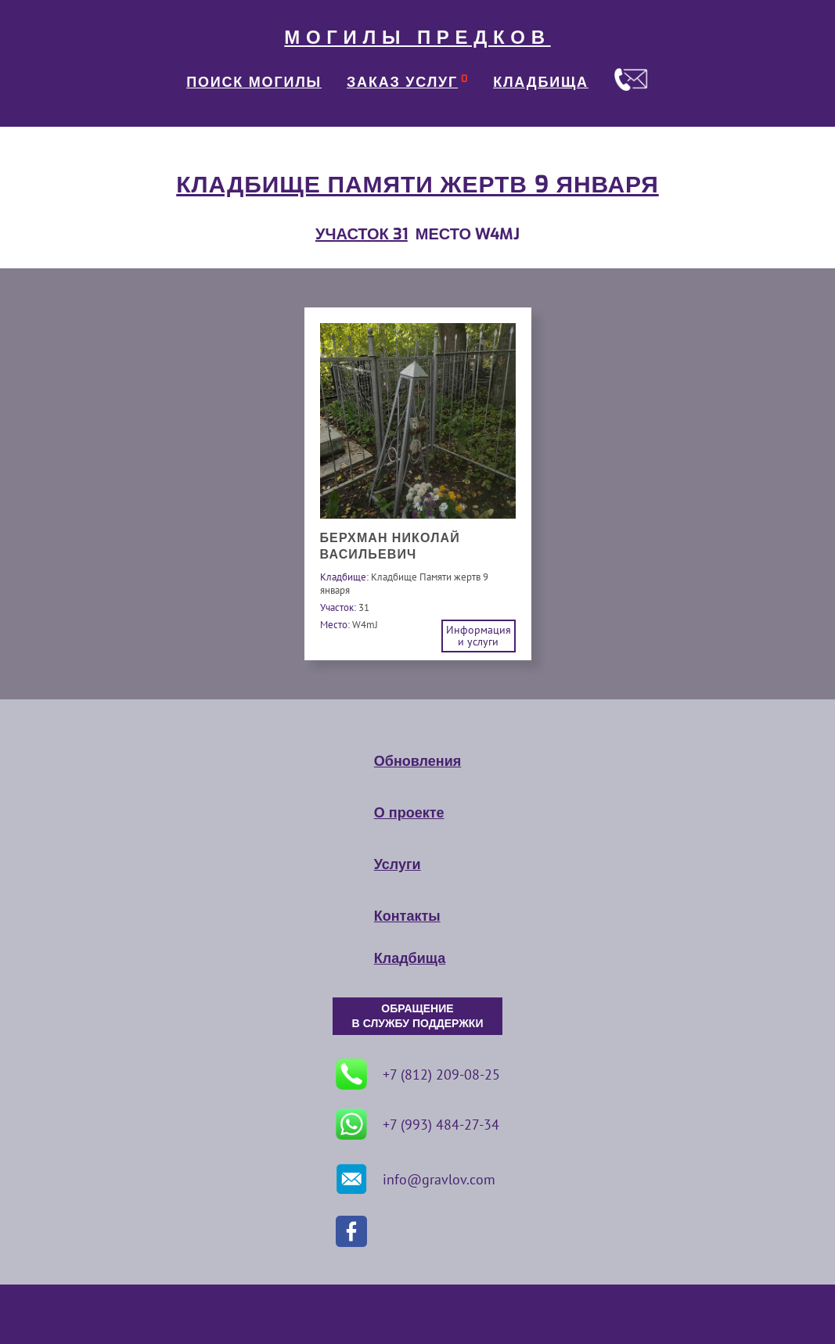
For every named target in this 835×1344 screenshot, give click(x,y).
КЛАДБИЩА (540, 82)
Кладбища (409, 958)
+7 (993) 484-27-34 (417, 1124)
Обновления (417, 761)
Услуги (397, 864)
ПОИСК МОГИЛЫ (254, 82)
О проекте (409, 812)
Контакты (407, 916)
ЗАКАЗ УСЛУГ (402, 82)
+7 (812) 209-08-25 (418, 1074)
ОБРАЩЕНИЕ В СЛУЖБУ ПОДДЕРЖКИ (418, 1016)
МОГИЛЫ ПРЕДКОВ (417, 37)
